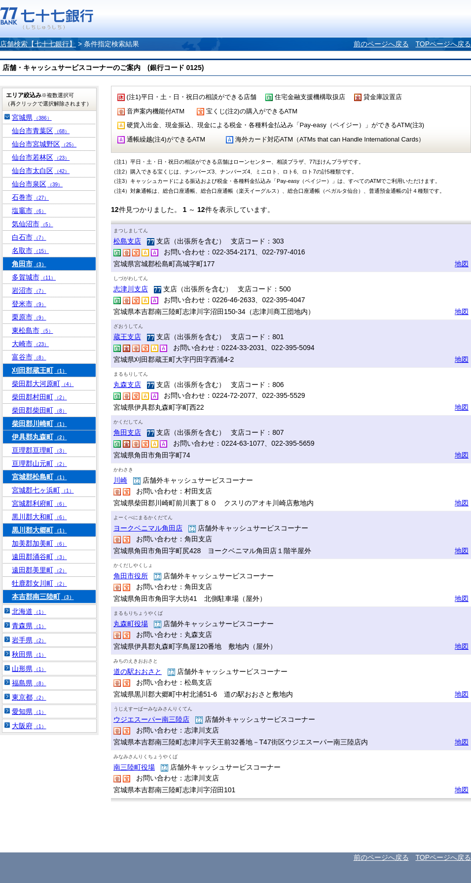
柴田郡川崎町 (39, 423)
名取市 (30, 250)
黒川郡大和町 (39, 517)
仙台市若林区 (41, 157)
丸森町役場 (130, 624)
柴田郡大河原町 (43, 384)
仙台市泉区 (37, 184)
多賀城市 (34, 277)
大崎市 (30, 344)
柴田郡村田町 (39, 397)
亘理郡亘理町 (39, 450)
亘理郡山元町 (39, 463)
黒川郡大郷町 (39, 530)
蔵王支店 (127, 337)
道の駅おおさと (137, 671)
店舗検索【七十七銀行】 (38, 44)
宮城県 (32, 117)
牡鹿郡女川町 (39, 583)
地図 (462, 264)
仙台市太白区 (41, 171)
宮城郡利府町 (39, 503)
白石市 (29, 237)
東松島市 (32, 330)
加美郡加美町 (39, 543)
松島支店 (127, 241)
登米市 (29, 304)
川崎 (120, 480)
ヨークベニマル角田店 (147, 528)
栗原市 (29, 317)
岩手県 (29, 640)
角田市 (29, 264)
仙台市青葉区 (41, 131)
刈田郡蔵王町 (39, 370)
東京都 (29, 697)
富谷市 (29, 357)
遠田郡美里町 (39, 570)
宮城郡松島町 (39, 477)
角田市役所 (130, 576)
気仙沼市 (32, 224)
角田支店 (127, 432)
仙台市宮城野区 (44, 144)
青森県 (29, 626)
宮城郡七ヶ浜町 (43, 490)
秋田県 (29, 654)
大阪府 (29, 726)
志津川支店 (130, 289)
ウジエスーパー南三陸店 (151, 719)
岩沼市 (29, 290)
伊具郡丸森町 (39, 437)
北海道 (29, 611)
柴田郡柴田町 (39, 410)
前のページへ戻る (381, 44)
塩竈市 (29, 210)
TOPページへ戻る (443, 44)
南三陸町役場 (134, 767)
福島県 (29, 683)
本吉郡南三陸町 (43, 596)
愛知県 (29, 711)
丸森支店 (127, 385)
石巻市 (30, 197)
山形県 (29, 668)
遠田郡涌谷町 (39, 557)
